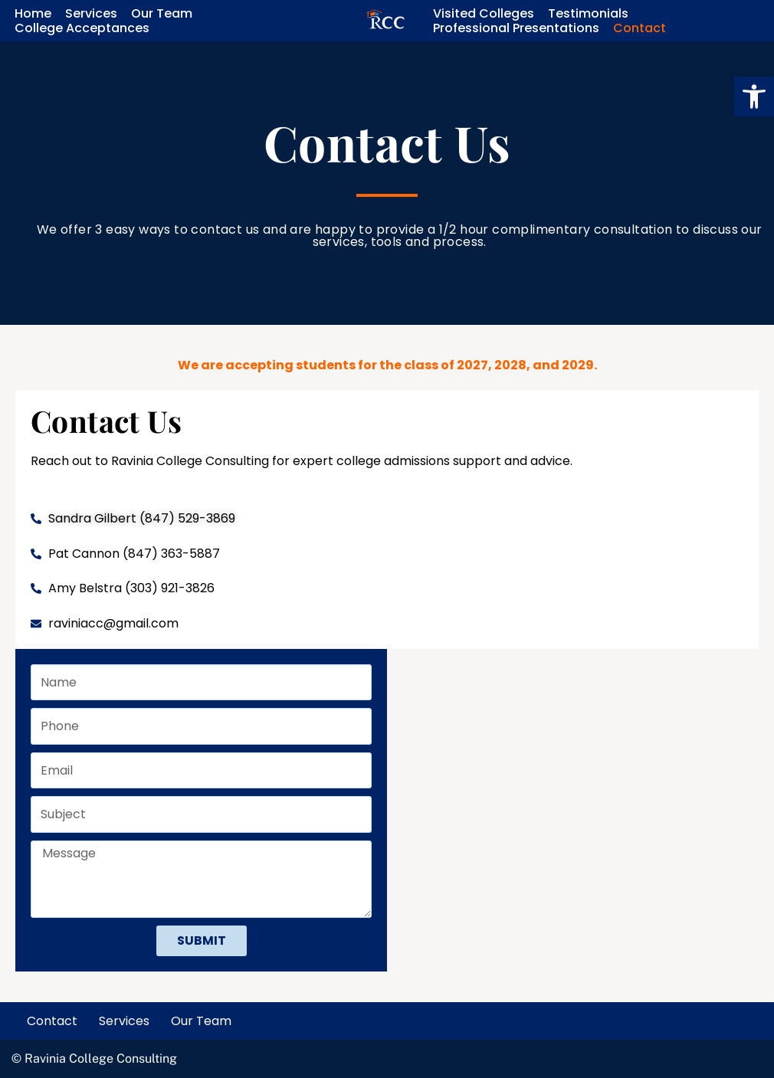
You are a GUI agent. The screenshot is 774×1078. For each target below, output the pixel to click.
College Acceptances (82, 28)
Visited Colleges (483, 13)
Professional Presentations (516, 28)
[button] (754, 96)
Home (33, 13)
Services (91, 13)
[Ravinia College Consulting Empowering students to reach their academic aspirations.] (385, 20)
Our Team (161, 13)
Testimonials (588, 13)
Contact (639, 28)
